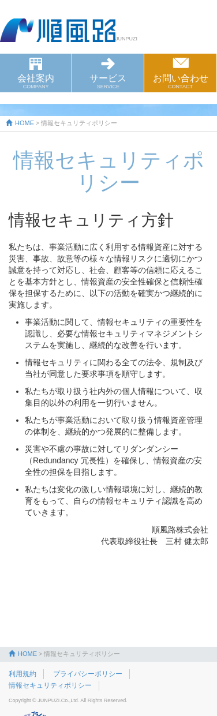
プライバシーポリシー (87, 674)
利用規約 (22, 674)
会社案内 (36, 81)
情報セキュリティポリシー (50, 685)
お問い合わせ (180, 81)
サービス (108, 81)
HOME (20, 122)
